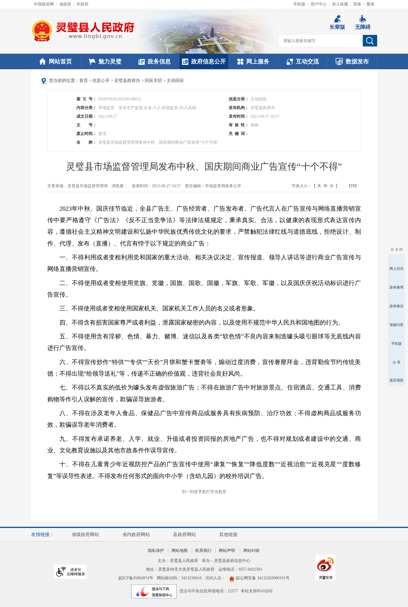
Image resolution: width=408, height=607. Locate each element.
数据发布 (352, 61)
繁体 (370, 4)
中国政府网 (44, 4)
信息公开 (101, 80)
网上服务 (253, 61)
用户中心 (319, 4)
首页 (83, 80)
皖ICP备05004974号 (136, 578)
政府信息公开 (204, 61)
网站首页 (55, 61)
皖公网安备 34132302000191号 (262, 578)
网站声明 (227, 550)
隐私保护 (156, 550)
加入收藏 (340, 4)
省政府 (65, 4)
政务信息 (154, 61)
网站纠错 (251, 550)
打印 (353, 186)
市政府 (82, 4)
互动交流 (303, 61)
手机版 (299, 4)
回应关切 (153, 80)
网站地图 (180, 550)
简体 (357, 4)
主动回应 (175, 80)
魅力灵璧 (105, 61)
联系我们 (203, 550)
